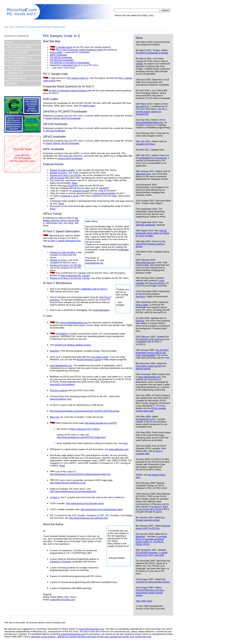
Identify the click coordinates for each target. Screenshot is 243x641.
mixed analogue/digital (104, 193)
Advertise (11, 83)
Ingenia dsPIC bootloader (70, 158)
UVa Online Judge (100, 357)
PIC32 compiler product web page (151, 409)
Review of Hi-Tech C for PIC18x (65, 175)
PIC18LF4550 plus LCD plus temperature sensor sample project (150, 593)
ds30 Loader (142, 304)
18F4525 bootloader (146, 225)
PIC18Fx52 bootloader (61, 57)
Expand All (9, 35)
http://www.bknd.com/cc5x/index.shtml (85, 503)
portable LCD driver (145, 144)
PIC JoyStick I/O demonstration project (153, 580)
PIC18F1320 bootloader (61, 60)
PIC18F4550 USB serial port (150, 339)
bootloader (123, 249)
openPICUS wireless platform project (72, 345)
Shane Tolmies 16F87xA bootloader (62, 118)
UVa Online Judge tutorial (148, 366)
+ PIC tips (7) (14, 67)
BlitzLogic (55, 417)
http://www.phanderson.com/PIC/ (101, 423)
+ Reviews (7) (14, 73)
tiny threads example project (150, 518)
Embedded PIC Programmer (153, 158)
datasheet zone (143, 174)
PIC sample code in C (77, 78)
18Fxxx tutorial (57, 178)
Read (74, 183)
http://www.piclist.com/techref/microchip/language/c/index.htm (80, 474)
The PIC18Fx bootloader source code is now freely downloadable (152, 352)
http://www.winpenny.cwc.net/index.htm (88, 518)
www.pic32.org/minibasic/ (62, 384)
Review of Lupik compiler (62, 170)
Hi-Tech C (55, 497)
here (125, 443)
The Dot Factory (157, 283)
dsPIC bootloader (58, 55)
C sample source (64, 47)
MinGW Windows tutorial (89, 359)
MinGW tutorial (143, 368)
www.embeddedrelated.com (149, 122)
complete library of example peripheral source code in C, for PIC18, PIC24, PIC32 (151, 540)
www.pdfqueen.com (118, 449)
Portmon (140, 320)
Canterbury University (60, 561)
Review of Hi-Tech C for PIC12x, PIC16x (70, 278)
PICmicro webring (59, 390)
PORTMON (61, 333)
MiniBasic (140, 536)
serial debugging (101, 310)
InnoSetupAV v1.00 (145, 419)
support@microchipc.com (62, 599)
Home (9, 42)
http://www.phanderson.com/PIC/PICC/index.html (81, 437)
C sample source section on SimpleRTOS (151, 111)
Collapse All (22, 35)
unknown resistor (80, 190)
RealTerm (140, 296)
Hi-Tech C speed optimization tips (64, 240)
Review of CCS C (58, 172)
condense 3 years (69, 196)
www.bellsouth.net (94, 263)
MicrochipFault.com (145, 262)
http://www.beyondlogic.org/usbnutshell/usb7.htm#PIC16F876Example (84, 411)
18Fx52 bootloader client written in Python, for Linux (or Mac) (153, 233)
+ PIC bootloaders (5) (19, 57)
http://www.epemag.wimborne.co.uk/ (68, 482)
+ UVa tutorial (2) (16, 78)
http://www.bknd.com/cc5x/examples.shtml (102, 509)
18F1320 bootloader (55, 130)
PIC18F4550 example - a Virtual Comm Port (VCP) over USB (151, 553)
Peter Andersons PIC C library (75, 275)
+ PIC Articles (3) (16, 62)
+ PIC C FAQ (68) (16, 52)
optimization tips (69, 65)
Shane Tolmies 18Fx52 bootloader (62, 143)
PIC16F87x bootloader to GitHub (152, 53)
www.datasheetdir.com (149, 377)
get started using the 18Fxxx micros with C (61, 220)
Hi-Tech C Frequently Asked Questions (68, 90)
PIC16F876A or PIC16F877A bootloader (70, 62)
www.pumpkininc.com (60, 399)
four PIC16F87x (70, 185)
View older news (144, 601)
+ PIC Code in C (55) (18, 47)
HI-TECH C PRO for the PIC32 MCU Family (152, 507)
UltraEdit (103, 188)
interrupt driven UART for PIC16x (153, 527)
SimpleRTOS (142, 106)
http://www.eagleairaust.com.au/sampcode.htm (73, 491)
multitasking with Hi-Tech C (93, 289)
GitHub (139, 63)
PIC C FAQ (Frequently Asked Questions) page (79, 49)
